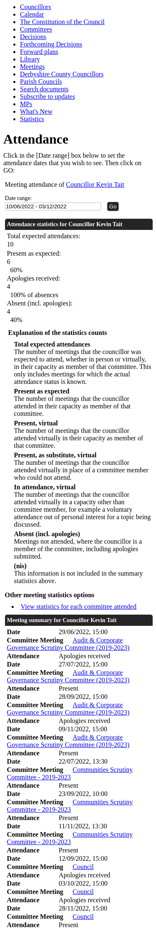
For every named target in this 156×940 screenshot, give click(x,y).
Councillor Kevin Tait (95, 184)
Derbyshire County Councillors (62, 74)
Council (83, 866)
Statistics (32, 118)
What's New (36, 111)
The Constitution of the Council (62, 21)
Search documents (44, 89)
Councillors (35, 6)
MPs (26, 103)
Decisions (33, 36)
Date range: (18, 198)
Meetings (32, 66)
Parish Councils (41, 81)
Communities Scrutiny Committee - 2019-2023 (70, 773)
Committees (36, 29)
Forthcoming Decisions (51, 44)
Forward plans (39, 51)
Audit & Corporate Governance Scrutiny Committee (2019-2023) (68, 644)
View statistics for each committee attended (79, 606)
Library (30, 59)
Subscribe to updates (47, 96)
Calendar (32, 14)
